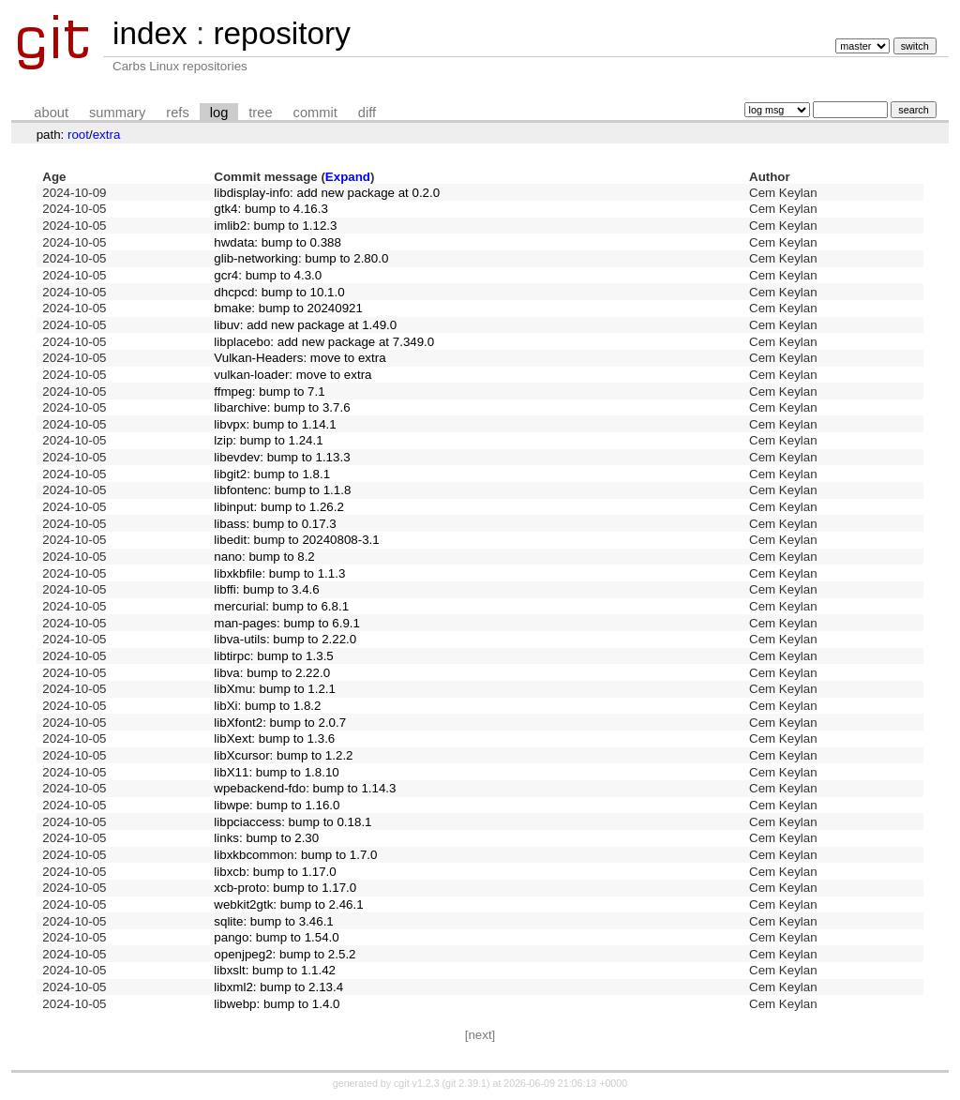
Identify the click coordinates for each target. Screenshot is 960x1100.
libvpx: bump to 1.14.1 (275, 424)
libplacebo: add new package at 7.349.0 (324, 342)
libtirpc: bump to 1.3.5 (273, 656)
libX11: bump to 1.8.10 (276, 772)
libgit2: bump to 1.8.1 (272, 474)
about (51, 112)
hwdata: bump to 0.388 (277, 242)
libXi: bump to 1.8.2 (267, 706)
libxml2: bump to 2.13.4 (278, 987)
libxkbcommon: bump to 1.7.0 (295, 855)
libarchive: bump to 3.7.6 (282, 407)
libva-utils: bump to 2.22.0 (285, 639)
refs (177, 112)
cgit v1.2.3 (417, 1083)
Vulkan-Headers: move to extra (299, 358)
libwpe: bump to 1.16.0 (276, 805)
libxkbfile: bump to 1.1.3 (279, 573)
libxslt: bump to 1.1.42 (275, 970)
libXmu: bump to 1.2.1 (275, 689)
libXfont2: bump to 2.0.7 (280, 723)
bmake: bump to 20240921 (288, 308)
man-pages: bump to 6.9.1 (287, 623)
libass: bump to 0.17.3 (275, 524)
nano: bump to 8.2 (264, 557)
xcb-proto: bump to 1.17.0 (285, 888)
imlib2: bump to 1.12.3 (275, 225)
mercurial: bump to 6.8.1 (281, 606)
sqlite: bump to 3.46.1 (273, 921)
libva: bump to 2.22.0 (272, 673)
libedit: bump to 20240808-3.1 (296, 540)
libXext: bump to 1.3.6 (274, 738)
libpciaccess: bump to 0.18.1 (292, 822)
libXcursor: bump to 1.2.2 (283, 755)
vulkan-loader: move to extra (292, 375)
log (219, 112)
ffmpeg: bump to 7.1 (269, 391)
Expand (347, 177)
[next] (480, 1035)
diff (367, 112)
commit (315, 112)
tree (260, 112)
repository (281, 33)
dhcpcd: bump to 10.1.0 (279, 292)
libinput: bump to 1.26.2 (279, 507)
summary (117, 112)
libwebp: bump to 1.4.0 (276, 1004)
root (78, 135)
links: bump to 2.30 (266, 838)
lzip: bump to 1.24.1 (268, 440)
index (150, 33)
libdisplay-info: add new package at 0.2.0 (327, 193)
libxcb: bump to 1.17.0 (275, 872)
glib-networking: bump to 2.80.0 (301, 258)
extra (107, 135)
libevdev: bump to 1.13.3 (282, 457)
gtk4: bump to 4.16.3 (271, 209)
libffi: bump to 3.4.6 (266, 589)
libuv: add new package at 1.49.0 (305, 325)
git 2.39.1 (466, 1083)
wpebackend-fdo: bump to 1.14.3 (305, 788)
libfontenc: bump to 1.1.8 (282, 490)
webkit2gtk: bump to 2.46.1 (288, 904)
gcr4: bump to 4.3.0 (268, 275)
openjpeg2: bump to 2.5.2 (284, 954)
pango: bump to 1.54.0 (276, 937)
